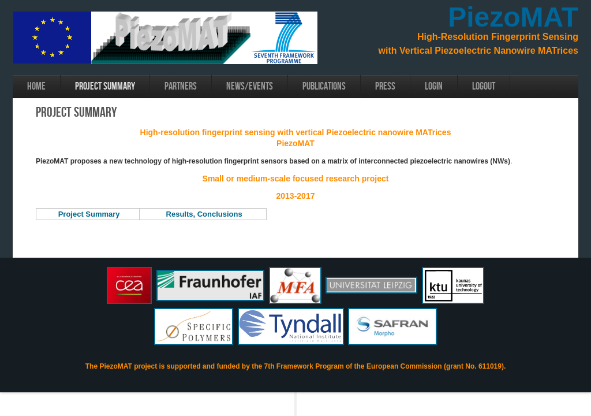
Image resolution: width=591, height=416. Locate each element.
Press (385, 86)
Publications (324, 86)
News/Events (249, 86)
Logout (483, 86)
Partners (180, 86)
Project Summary (105, 86)
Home (36, 86)
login (434, 86)
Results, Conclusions (204, 214)
